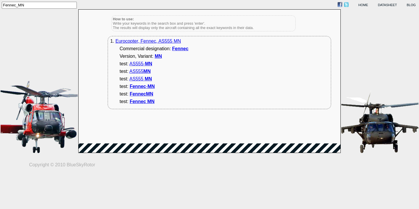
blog (411, 5)
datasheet (387, 5)
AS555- (140, 63)
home (363, 5)
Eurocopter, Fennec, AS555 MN (148, 41)
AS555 (140, 71)
